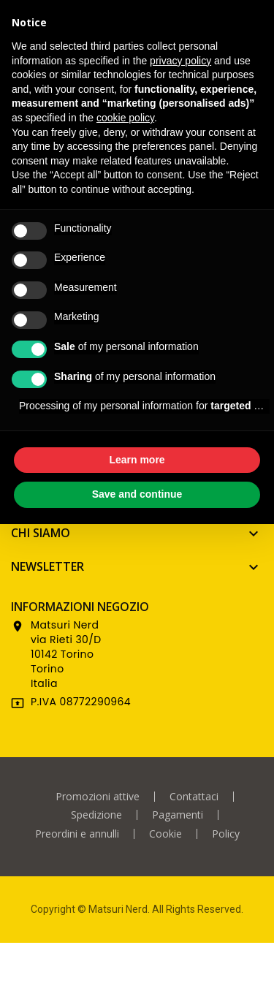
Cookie (165, 834)
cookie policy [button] (125, 118)
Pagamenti (177, 815)
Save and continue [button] (137, 494)
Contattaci (194, 797)
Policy (226, 834)
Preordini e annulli (77, 834)
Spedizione (96, 815)
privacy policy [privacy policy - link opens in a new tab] (180, 61)
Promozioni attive (98, 797)
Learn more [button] (136, 460)
